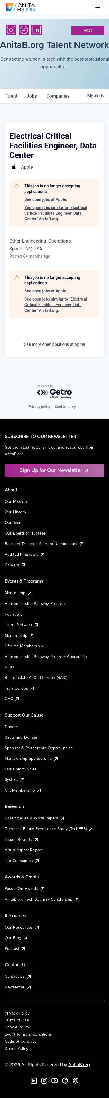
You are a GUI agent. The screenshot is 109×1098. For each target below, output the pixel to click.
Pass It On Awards (25, 888)
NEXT (10, 667)
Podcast (15, 948)
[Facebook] (23, 30)
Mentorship (19, 593)
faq (87, 30)
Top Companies (22, 861)
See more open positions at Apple (54, 344)
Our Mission (16, 501)
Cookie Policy (17, 1027)
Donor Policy (16, 1048)
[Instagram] (11, 30)
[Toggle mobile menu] (97, 7)
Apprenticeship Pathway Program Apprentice (46, 656)
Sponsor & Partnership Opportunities (39, 748)
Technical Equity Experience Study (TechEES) (49, 829)
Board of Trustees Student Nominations (44, 544)
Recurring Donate (21, 737)
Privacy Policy (17, 1013)
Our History (15, 512)
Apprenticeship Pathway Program (35, 603)
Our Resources (22, 927)
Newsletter (18, 987)
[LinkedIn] (36, 30)
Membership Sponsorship (32, 758)
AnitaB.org (79, 1064)
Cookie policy (65, 407)
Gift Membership (23, 790)
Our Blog (16, 938)
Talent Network (22, 625)
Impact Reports (22, 839)
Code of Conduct (20, 1041)
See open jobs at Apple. (45, 199)
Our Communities (21, 769)
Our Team (13, 523)
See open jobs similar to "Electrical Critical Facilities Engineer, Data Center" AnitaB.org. (55, 213)
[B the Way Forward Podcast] (75, 1080)
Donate (11, 727)
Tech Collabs (20, 688)
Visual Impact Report (23, 850)
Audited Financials (25, 554)
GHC (12, 698)
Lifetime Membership (24, 646)
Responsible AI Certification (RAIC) (36, 677)
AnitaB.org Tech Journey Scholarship (42, 899)
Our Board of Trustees (25, 533)
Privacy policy (39, 407)
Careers (15, 565)
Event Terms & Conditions (28, 1034)
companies (58, 96)
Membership (20, 635)
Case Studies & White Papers (35, 818)
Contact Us (18, 976)
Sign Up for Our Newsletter (54, 470)
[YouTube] (54, 1080)
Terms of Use (17, 1020)
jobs (32, 96)
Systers (15, 779)
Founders (13, 614)
